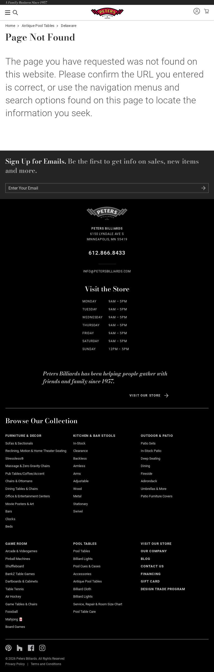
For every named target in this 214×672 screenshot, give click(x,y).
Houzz (20, 648)
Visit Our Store (145, 395)
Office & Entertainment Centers (27, 496)
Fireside (146, 474)
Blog (145, 559)
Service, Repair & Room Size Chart (97, 604)
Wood (77, 489)
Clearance (80, 451)
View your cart (206, 11)
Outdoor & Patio (157, 436)
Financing (151, 574)
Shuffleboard (14, 566)
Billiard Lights (83, 559)
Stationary (80, 504)
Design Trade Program (163, 589)
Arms (77, 474)
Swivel (78, 511)
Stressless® (14, 458)
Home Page (107, 13)
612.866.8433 (107, 253)
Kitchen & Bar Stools (94, 436)
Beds (9, 526)
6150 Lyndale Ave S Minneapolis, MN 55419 (107, 233)
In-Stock (79, 443)
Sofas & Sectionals (19, 443)
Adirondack (149, 481)
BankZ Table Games (20, 574)
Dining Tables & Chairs (21, 489)
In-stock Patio (151, 451)
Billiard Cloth (82, 589)
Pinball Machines (17, 559)
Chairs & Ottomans (19, 481)
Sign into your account (196, 11)
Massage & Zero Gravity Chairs (27, 466)
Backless (80, 458)
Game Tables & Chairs (21, 604)
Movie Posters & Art (19, 504)
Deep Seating (150, 458)
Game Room (16, 544)
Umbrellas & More (153, 489)
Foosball (11, 612)
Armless (79, 466)
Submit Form (203, 188)
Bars (8, 511)
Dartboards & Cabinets (21, 581)
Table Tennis (14, 589)
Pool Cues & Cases (87, 566)
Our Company (154, 551)
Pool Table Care (84, 612)
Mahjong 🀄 (14, 619)
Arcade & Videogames (21, 551)
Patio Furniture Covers (157, 496)
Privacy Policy (15, 664)
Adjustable (81, 481)
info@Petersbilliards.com (107, 271)
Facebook (31, 648)
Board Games (15, 627)
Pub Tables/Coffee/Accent (24, 474)
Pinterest (8, 648)
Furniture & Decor (23, 436)
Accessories (82, 574)
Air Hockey (13, 596)
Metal (77, 496)
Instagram (42, 648)
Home (10, 26)
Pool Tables (85, 544)
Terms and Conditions (46, 664)
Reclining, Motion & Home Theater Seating (35, 451)
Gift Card (150, 581)
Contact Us (152, 566)
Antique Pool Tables (38, 26)
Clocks (10, 519)
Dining (145, 466)
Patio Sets (148, 443)
